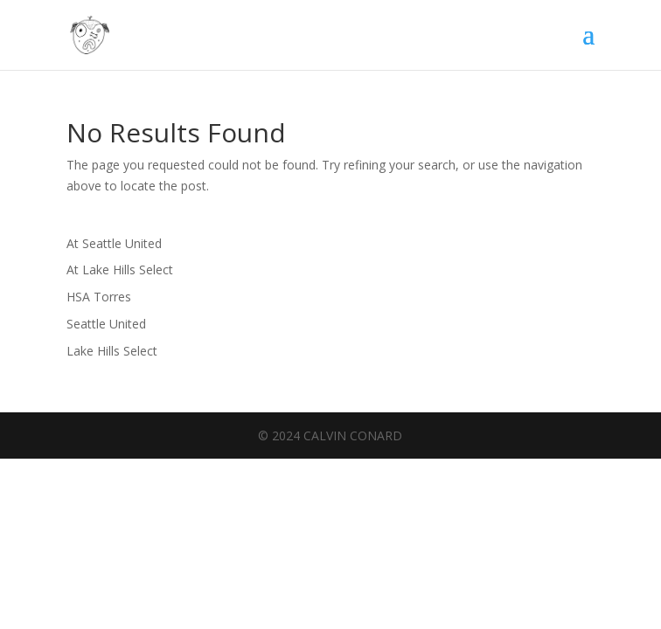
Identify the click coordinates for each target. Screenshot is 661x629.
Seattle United (106, 323)
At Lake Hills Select (119, 269)
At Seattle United (114, 243)
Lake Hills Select (111, 350)
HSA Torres (98, 296)
